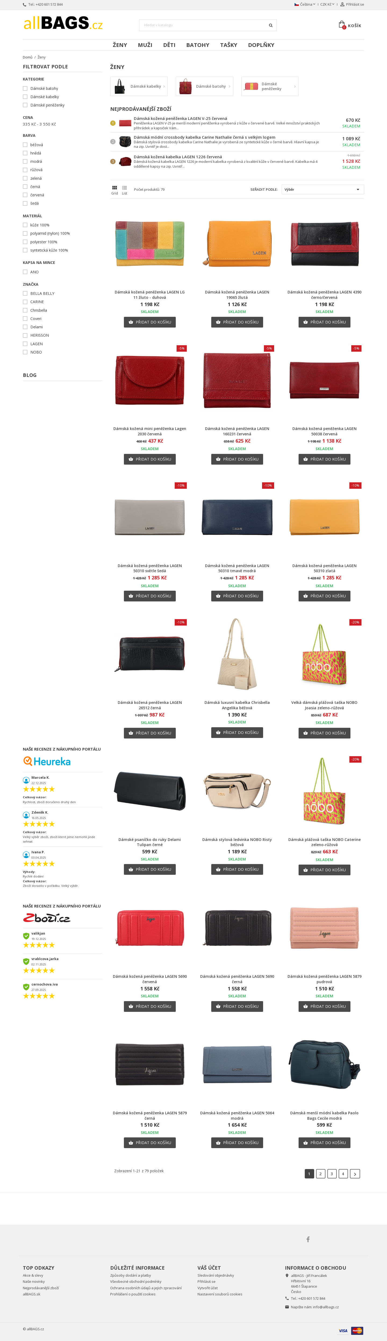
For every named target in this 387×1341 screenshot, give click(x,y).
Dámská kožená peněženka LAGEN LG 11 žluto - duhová (150, 294)
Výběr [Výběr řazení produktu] (323, 189)
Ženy (120, 45)
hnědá (35, 153)
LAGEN (36, 343)
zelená (36, 178)
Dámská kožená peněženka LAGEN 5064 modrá (237, 1115)
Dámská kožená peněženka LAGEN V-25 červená (180, 118)
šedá (34, 203)
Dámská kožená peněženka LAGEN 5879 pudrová (324, 979)
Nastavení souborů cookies (220, 1294)
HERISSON (39, 335)
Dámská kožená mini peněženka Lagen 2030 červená (149, 431)
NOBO (36, 352)
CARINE (37, 301)
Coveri (35, 318)
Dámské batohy (44, 88)
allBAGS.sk (31, 1294)
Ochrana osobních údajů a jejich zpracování (146, 1287)
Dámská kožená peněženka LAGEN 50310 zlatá (324, 568)
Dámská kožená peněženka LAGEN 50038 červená (324, 431)
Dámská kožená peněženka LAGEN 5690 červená (150, 979)
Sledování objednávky (216, 1275)
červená (37, 195)
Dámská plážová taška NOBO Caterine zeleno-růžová (324, 842)
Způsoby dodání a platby (130, 1275)
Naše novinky (34, 1281)
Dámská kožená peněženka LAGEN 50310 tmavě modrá (237, 568)
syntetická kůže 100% (49, 250)
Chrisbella (38, 310)
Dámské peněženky (47, 105)
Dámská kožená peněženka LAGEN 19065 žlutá (237, 294)
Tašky (228, 45)
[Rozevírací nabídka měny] (327, 4)
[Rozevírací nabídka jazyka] (305, 4)
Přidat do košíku (149, 322)
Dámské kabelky (44, 96)
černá (35, 186)
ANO (34, 272)
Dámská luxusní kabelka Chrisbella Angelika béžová (237, 705)
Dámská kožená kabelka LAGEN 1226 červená (178, 156)
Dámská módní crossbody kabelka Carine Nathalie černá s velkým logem (204, 137)
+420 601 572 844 (49, 4)
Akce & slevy (33, 1275)
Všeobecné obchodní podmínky (136, 1281)
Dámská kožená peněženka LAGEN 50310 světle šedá (150, 568)
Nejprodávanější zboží (41, 1287)
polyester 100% (43, 242)
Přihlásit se (207, 1281)
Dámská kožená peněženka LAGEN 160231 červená (237, 431)
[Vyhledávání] (208, 25)
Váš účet (209, 1268)
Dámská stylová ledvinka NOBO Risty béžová (237, 842)
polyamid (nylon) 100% (50, 233)
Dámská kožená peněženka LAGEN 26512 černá (150, 705)
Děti (169, 45)
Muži (145, 45)
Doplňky (261, 45)
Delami (36, 327)
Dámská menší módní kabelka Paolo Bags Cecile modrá (324, 1115)
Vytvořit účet (208, 1287)
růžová (36, 169)
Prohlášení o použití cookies (133, 1294)
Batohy (197, 45)
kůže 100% (39, 225)
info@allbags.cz (326, 1307)
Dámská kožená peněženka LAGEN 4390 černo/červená (324, 294)
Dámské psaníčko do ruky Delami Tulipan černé (150, 842)
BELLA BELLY (42, 293)
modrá (36, 161)
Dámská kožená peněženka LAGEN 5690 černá (237, 979)
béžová (36, 144)
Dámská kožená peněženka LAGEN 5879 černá (150, 1115)
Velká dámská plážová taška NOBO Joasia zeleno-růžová (324, 705)
